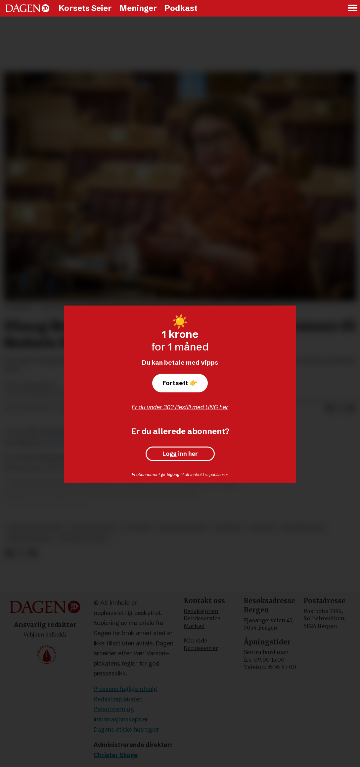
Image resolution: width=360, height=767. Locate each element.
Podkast (181, 8)
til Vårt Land (58, 442)
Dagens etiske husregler (126, 729)
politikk (138, 527)
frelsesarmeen (29, 538)
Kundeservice (202, 618)
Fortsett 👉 (180, 383)
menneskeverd (303, 527)
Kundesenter (201, 648)
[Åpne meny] (353, 8)
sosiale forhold (93, 527)
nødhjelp (228, 527)
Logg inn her (180, 453)
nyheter (262, 527)
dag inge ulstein (83, 538)
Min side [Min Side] (195, 640)
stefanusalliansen (34, 527)
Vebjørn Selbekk (45, 634)
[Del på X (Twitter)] (340, 409)
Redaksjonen (201, 611)
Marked (194, 626)
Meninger (138, 8)
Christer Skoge (116, 755)
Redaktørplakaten (118, 699)
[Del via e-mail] (351, 409)
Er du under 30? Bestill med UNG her (180, 407)
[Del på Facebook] (330, 409)
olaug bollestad (182, 527)
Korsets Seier (85, 8)
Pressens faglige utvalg (125, 689)
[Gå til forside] (27, 8)
